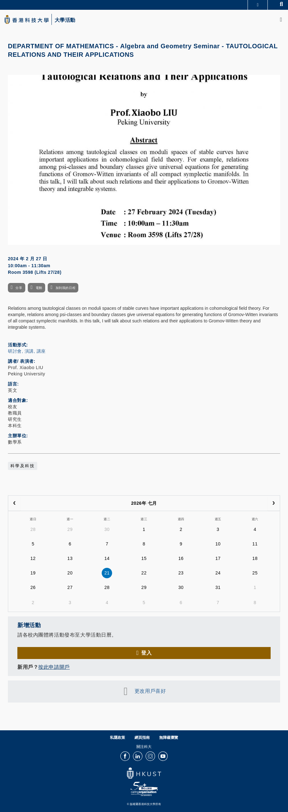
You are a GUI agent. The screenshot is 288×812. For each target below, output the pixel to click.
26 (33, 587)
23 (181, 572)
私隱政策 (117, 737)
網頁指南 (142, 737)
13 (70, 558)
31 (218, 587)
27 (70, 587)
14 (107, 558)
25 (255, 572)
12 (33, 558)
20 (70, 572)
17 (218, 558)
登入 (146, 653)
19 (33, 572)
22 (144, 572)
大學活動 (65, 20)
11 (255, 543)
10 (218, 543)
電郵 (39, 288)
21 (107, 572)
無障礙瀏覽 (168, 737)
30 (107, 529)
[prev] (14, 503)
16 (181, 558)
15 (144, 558)
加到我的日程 (65, 288)
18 (255, 558)
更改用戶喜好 (150, 691)
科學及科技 (22, 466)
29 (70, 529)
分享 (18, 288)
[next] (273, 503)
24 (218, 572)
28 (33, 529)
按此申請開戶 (53, 667)
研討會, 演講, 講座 (27, 351)
